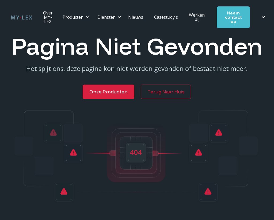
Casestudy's (166, 17)
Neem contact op (233, 17)
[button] (74, 17)
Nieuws (135, 17)
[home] (21, 17)
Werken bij (197, 17)
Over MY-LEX (48, 17)
